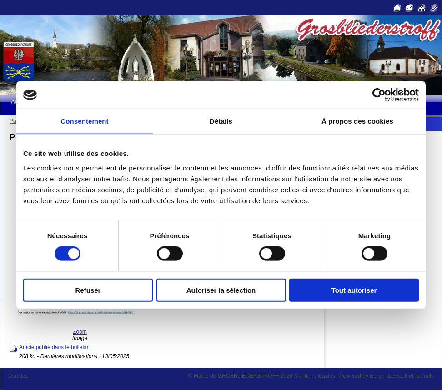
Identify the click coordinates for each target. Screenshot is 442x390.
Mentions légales (314, 376)
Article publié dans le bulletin (53, 347)
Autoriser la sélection (221, 290)
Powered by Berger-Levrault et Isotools (387, 376)
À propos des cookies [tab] (357, 121)
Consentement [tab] (84, 121)
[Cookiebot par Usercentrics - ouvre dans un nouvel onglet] (379, 95)
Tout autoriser (354, 290)
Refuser (88, 290)
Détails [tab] (221, 121)
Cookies (18, 376)
